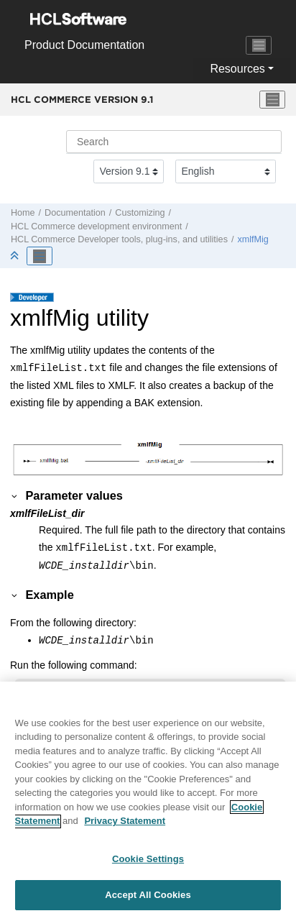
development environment (96, 226)
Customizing (140, 213)
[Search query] (174, 141)
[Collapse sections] (16, 256)
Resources (237, 69)
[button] (15, 495)
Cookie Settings (148, 864)
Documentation (75, 213)
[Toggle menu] (272, 100)
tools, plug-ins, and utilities (119, 239)
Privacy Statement (124, 827)
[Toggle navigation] (259, 45)
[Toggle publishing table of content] (39, 256)
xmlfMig (252, 239)
